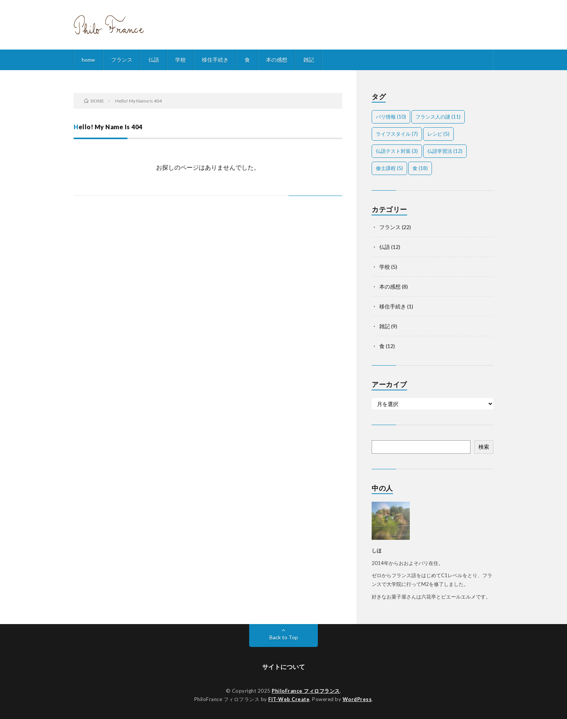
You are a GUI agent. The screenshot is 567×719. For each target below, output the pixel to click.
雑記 (308, 59)
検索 (483, 446)
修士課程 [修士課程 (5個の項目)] (389, 168)
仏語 (153, 59)
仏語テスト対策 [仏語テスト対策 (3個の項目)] (397, 151)
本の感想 (276, 59)
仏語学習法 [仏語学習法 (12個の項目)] (444, 151)
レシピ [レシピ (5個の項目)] (438, 134)
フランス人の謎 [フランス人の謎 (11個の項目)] (438, 117)
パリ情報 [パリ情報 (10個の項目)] (391, 117)
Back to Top (283, 637)
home (88, 59)
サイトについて (283, 666)
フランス (121, 59)
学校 (180, 59)
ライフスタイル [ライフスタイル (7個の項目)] (397, 134)
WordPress (357, 699)
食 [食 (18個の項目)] (420, 168)
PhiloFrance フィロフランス (306, 691)
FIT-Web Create (288, 699)
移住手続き (215, 59)
